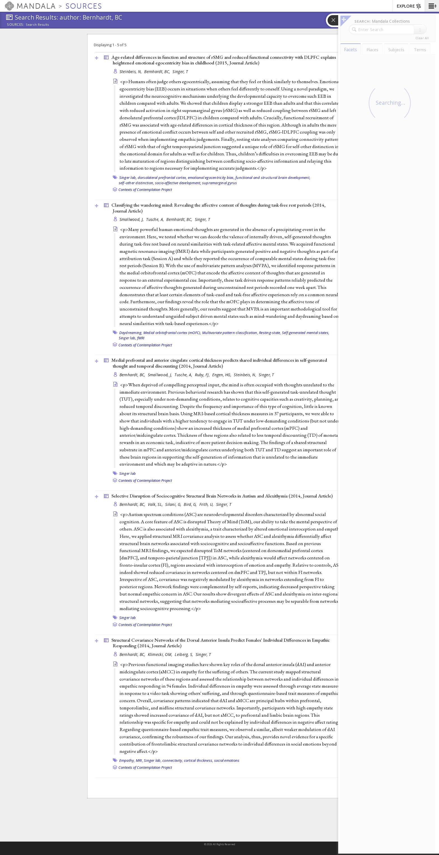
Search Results (37, 25)
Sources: (15, 25)
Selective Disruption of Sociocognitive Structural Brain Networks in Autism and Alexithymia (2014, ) (222, 496)
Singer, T (180, 71)
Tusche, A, (155, 219)
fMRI (141, 337)
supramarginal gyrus (219, 182)
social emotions (227, 760)
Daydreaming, (131, 332)
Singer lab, (128, 177)
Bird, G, (191, 504)
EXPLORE (409, 6)
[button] (432, 6)
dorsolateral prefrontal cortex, (162, 177)
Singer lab (127, 473)
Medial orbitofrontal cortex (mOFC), (172, 332)
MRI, (139, 760)
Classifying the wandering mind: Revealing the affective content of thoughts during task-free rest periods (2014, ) (218, 208)
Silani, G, (173, 504)
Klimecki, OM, (161, 654)
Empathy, (127, 760)
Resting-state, (270, 332)
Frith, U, (207, 504)
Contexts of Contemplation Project (145, 189)
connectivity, (172, 760)
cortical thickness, (198, 760)
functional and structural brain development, (272, 177)
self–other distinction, (136, 182)
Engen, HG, (222, 374)
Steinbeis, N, (131, 71)
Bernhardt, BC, (157, 71)
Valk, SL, (156, 504)
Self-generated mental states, (305, 332)
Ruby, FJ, (203, 374)
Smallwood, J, (132, 219)
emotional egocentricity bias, (211, 177)
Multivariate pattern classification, (230, 332)
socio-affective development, (178, 182)
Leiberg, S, (184, 654)
